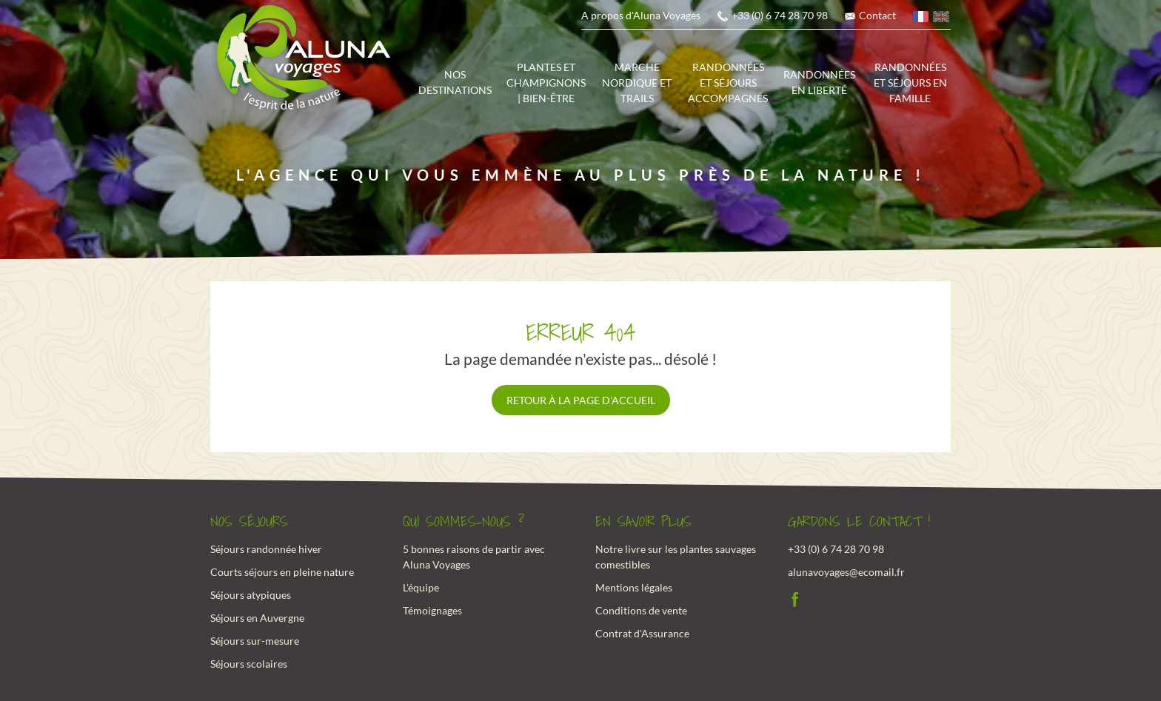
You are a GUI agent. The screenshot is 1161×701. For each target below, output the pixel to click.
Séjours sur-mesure (254, 640)
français (922, 19)
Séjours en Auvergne (257, 617)
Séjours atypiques (250, 594)
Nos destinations (455, 82)
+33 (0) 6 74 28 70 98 (780, 15)
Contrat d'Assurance (642, 633)
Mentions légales (633, 587)
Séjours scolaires (248, 663)
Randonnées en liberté (819, 82)
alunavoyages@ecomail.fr (846, 572)
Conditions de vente (641, 610)
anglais (942, 19)
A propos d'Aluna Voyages (640, 15)
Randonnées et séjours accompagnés (728, 82)
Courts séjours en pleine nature (282, 572)
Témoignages (432, 610)
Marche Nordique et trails (637, 82)
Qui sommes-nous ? (463, 522)
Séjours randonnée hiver (266, 549)
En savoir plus (643, 522)
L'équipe (421, 587)
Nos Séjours (249, 522)
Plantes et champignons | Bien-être (546, 82)
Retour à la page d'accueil (580, 400)
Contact (877, 15)
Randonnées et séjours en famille (910, 82)
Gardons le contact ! (859, 522)
